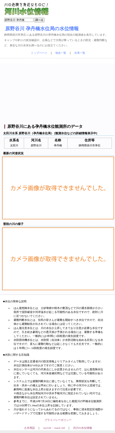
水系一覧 (79, 52)
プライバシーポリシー (58, 420)
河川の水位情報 (82, 428)
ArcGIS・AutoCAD (54, 428)
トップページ (39, 52)
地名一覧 (60, 52)
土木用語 (29, 428)
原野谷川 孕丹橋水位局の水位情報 (42, 28)
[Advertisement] (58, 93)
